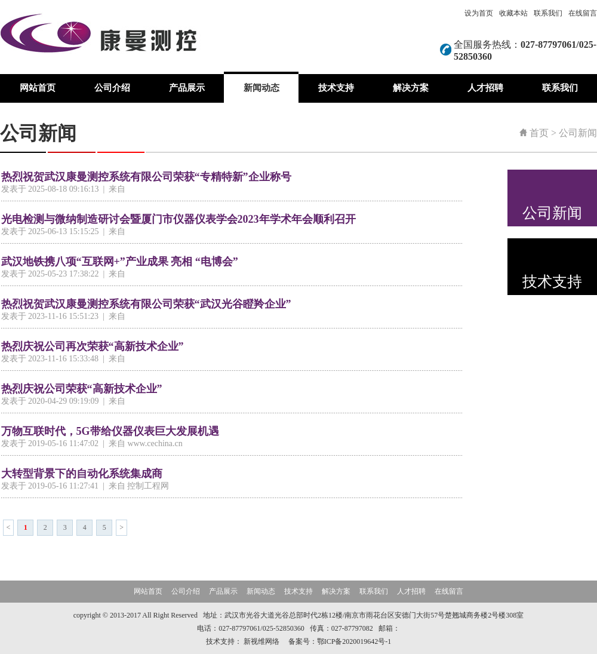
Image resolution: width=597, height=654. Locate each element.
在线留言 (582, 13)
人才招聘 (485, 88)
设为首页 (478, 13)
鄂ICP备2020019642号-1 (354, 641)
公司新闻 (578, 133)
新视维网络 (261, 641)
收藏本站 (513, 13)
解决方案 (411, 88)
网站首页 (38, 88)
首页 (539, 133)
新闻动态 (261, 88)
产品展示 (187, 88)
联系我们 (548, 13)
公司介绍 (112, 88)
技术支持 (336, 88)
